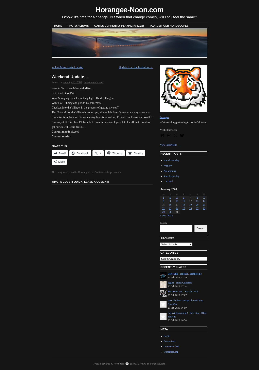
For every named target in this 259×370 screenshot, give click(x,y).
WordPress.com (157, 363)
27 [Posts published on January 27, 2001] (197, 208)
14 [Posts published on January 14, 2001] (204, 201)
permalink (115, 172)
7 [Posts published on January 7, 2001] (204, 197)
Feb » (170, 215)
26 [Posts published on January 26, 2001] (190, 208)
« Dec (163, 215)
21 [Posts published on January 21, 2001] (204, 204)
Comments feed (171, 346)
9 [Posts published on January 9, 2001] (170, 201)
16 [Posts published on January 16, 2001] (170, 204)
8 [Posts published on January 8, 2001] (163, 201)
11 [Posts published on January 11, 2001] (184, 201)
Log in (167, 336)
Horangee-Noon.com (129, 10)
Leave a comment (93, 82)
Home (58, 25)
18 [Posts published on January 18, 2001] (184, 204)
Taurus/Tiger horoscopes (169, 25)
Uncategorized (85, 172)
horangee (164, 117)
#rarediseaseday (171, 160)
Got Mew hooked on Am (67, 67)
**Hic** (168, 165)
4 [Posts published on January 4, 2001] (183, 197)
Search (163, 222)
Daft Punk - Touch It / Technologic (185, 273)
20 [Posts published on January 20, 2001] (197, 204)
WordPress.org (171, 351)
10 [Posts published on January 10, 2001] (177, 201)
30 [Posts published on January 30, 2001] (170, 212)
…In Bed (168, 181)
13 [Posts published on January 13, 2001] (197, 201)
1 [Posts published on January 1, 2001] (163, 197)
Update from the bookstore (136, 67)
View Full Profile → (170, 144)
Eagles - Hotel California (180, 282)
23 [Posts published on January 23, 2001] (170, 208)
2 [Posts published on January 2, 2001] (170, 197)
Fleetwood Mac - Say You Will (183, 291)
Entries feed (169, 341)
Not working (170, 171)
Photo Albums (78, 25)
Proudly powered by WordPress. (109, 363)
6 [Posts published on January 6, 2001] (197, 197)
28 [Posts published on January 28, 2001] (204, 208)
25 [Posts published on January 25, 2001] (184, 208)
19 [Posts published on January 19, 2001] (190, 204)
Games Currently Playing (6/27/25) (119, 25)
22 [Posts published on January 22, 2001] (163, 208)
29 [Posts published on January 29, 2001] (163, 212)
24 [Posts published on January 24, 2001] (177, 208)
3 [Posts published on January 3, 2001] (177, 197)
